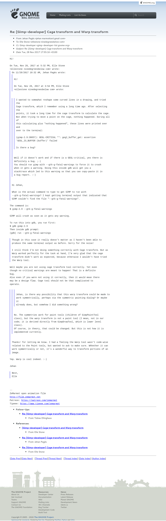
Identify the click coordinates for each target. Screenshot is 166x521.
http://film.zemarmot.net (25, 396)
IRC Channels (44, 505)
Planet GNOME (67, 499)
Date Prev (15, 458)
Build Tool (42, 512)
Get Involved (16, 497)
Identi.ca (64, 505)
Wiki (40, 499)
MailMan (57, 520)
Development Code (46, 510)
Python (64, 520)
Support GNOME (18, 502)
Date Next (27, 458)
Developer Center (45, 494)
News (63, 492)
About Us (15, 494)
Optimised (15, 520)
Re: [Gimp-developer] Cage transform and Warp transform (55, 413)
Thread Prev (41, 458)
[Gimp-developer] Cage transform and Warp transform (52, 427)
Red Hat (41, 520)
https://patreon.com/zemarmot (39, 400)
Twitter (64, 507)
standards (25, 520)
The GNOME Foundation (21, 507)
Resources (43, 492)
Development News (69, 502)
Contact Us (16, 505)
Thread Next (55, 458)
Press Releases (67, 494)
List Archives (80, 15)
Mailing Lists (65, 15)
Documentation (44, 497)
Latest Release (67, 497)
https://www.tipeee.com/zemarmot (40, 403)
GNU (73, 520)
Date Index (84, 458)
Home (52, 15)
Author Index (98, 458)
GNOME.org (149, 2)
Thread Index (70, 458)
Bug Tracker (43, 507)
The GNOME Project (21, 492)
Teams (14, 499)
